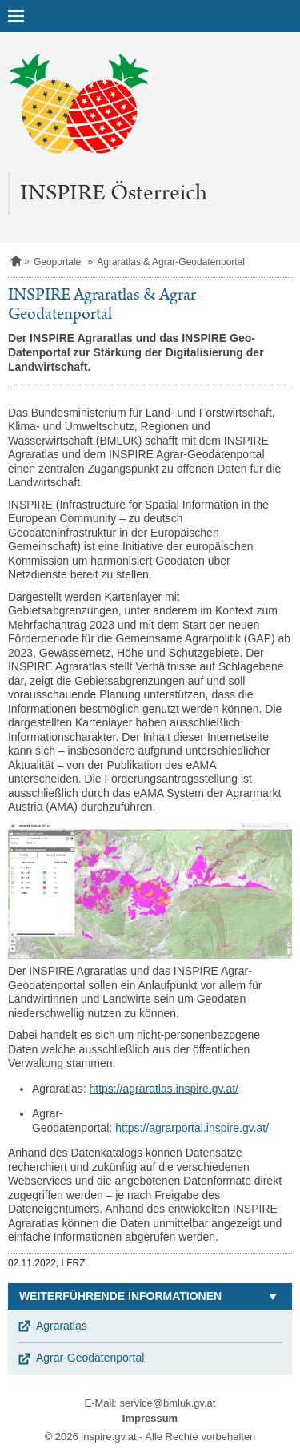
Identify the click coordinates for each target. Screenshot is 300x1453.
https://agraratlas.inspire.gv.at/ (163, 1088)
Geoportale (57, 262)
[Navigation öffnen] (16, 16)
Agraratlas (61, 1325)
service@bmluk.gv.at (168, 1403)
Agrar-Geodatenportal (90, 1357)
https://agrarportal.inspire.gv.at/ (193, 1127)
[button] (150, 1296)
